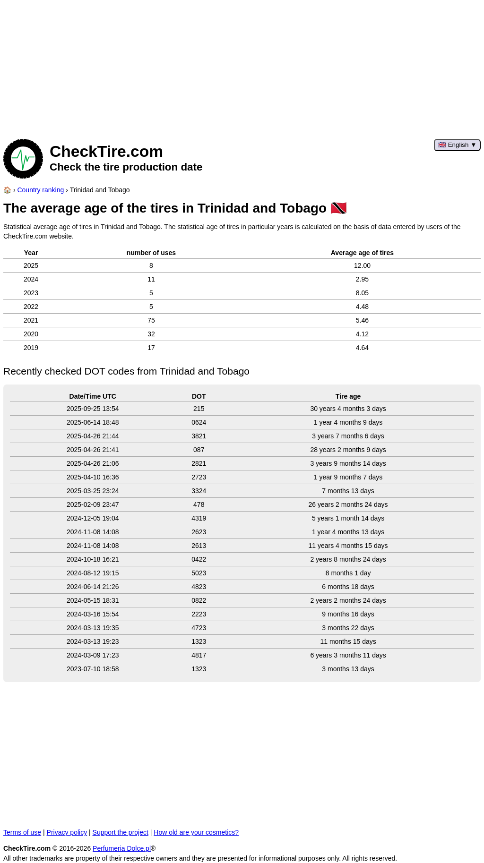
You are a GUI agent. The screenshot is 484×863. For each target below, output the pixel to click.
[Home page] (7, 190)
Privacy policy (67, 832)
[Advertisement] (242, 66)
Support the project (120, 832)
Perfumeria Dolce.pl (122, 848)
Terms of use (22, 832)
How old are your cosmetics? (196, 832)
